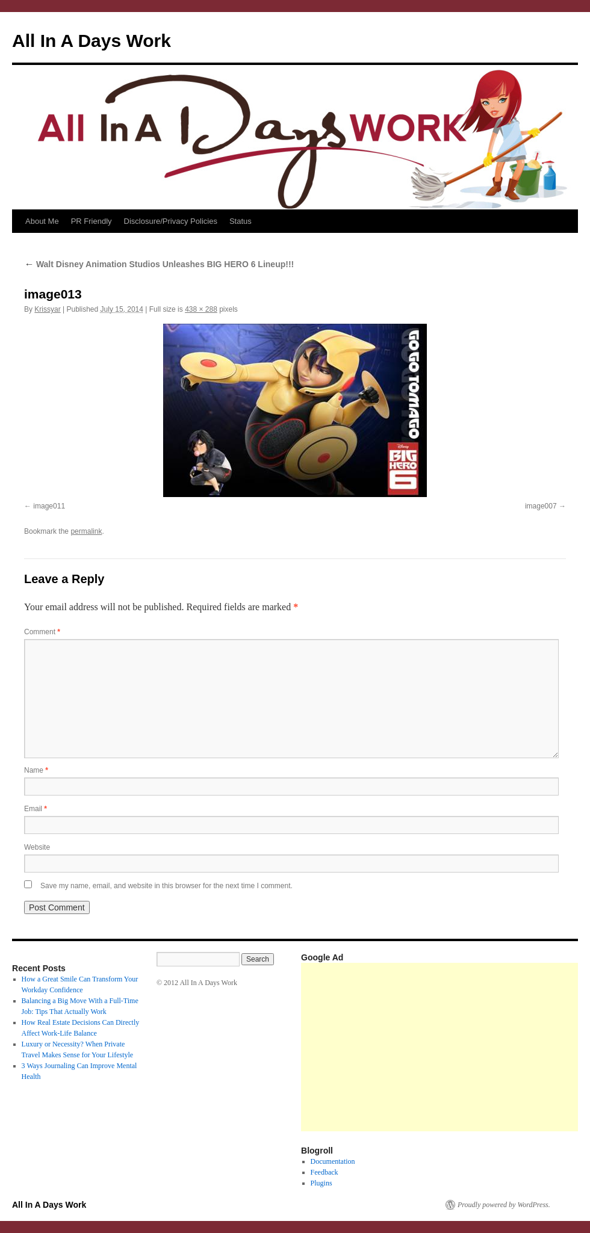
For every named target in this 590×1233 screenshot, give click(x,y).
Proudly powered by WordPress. (504, 1205)
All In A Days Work (91, 41)
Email (35, 809)
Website (37, 847)
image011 (49, 506)
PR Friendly (91, 221)
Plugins (321, 1183)
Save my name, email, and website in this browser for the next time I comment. (166, 886)
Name (36, 770)
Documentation (333, 1161)
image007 (541, 506)
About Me (42, 221)
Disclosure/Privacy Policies (170, 221)
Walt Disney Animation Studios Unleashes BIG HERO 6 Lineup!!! (159, 264)
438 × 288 (201, 309)
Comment (42, 632)
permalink (86, 531)
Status (240, 221)
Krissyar (47, 309)
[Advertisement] (443, 1047)
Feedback (324, 1172)
